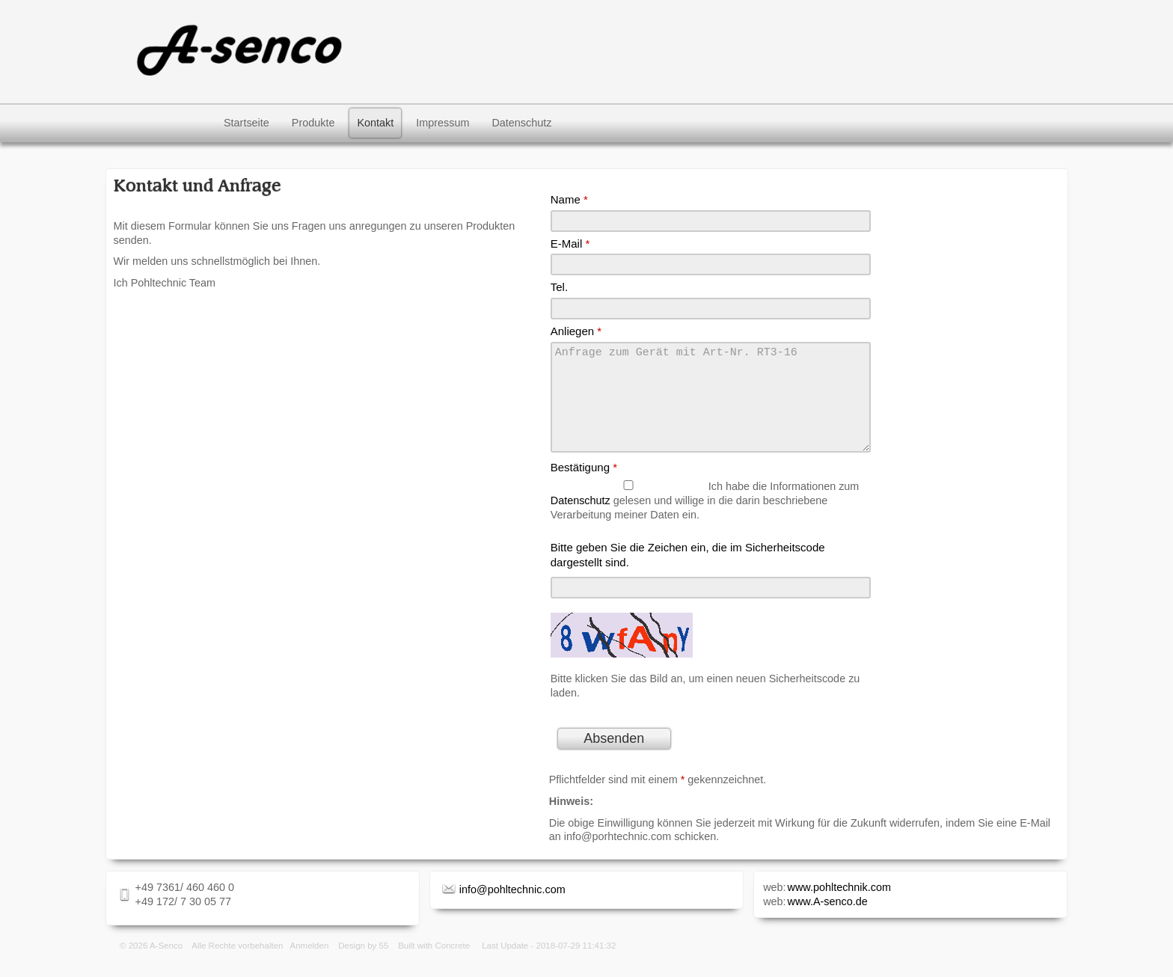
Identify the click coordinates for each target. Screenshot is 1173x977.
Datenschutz (521, 123)
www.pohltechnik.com (839, 905)
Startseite (246, 123)
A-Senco (166, 963)
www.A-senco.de (828, 919)
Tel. (559, 287)
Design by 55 (363, 963)
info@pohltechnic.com (512, 907)
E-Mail (570, 243)
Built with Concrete (434, 963)
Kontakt (375, 123)
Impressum (442, 123)
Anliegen (576, 331)
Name (569, 199)
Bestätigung (584, 485)
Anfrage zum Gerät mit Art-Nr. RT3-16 (711, 406)
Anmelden (309, 963)
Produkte (313, 123)
